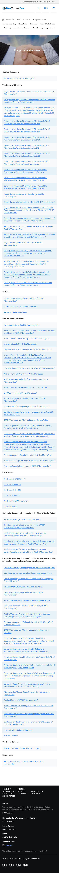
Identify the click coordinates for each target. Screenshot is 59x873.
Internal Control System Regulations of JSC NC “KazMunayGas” (29, 460)
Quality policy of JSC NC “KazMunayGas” (20, 393)
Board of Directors (23, 19)
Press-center (8, 794)
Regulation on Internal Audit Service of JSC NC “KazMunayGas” (29, 202)
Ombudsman (23, 24)
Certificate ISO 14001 (12, 490)
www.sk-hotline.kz (9, 829)
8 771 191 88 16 (8, 822)
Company (6, 789)
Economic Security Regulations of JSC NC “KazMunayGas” (27, 466)
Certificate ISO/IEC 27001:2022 (16, 501)
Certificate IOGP (10, 506)
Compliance (34, 24)
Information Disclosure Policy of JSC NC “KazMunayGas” (27, 339)
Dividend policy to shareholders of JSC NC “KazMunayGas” (28, 349)
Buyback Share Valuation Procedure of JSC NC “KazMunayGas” (29, 368)
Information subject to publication (43, 28)
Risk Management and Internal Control (16, 28)
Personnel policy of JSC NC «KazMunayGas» (21, 325)
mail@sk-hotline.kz (9, 837)
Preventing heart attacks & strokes (18, 730)
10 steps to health (11, 735)
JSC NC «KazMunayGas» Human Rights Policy (22, 519)
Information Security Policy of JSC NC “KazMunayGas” (26, 387)
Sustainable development (13, 791)
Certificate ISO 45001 (12, 485)
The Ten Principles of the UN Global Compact (22, 748)
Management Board (39, 19)
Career (23, 794)
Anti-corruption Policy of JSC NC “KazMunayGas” (24, 374)
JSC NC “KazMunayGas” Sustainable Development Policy (27, 600)
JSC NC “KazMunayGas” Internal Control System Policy (26, 420)
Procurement (37, 791)
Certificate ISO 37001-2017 (14, 479)
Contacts (36, 794)
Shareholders (10, 19)
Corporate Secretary (9, 24)
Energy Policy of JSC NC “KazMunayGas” (20, 344)
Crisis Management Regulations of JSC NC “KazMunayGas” (28, 455)
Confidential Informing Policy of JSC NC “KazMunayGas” (27, 406)
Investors (21, 789)
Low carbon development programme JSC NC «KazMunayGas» (29, 568)
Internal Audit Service (47, 24)
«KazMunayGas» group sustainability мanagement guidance (28, 573)
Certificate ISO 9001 (12, 496)
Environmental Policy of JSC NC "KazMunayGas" (23, 587)
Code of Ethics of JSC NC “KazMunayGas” (20, 306)
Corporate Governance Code (15, 312)
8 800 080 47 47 (8, 813)
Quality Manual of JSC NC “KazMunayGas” (21, 700)
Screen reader (8, 796)
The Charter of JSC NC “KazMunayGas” (19, 78)
